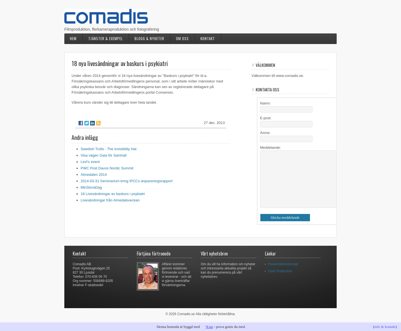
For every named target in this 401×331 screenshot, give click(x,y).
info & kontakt (385, 327)
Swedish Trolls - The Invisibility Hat (109, 149)
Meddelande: (270, 147)
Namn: (265, 103)
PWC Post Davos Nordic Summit (107, 168)
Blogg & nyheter (149, 38)
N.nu (209, 327)
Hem (73, 38)
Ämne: (265, 133)
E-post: (266, 118)
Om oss (182, 38)
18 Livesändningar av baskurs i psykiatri (113, 194)
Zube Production (280, 271)
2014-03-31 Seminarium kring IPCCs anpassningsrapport (127, 181)
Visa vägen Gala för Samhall (104, 155)
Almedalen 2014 (94, 174)
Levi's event (90, 162)
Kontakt (207, 38)
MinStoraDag (91, 187)
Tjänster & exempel (105, 38)
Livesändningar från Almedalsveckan (110, 200)
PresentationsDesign (283, 264)
